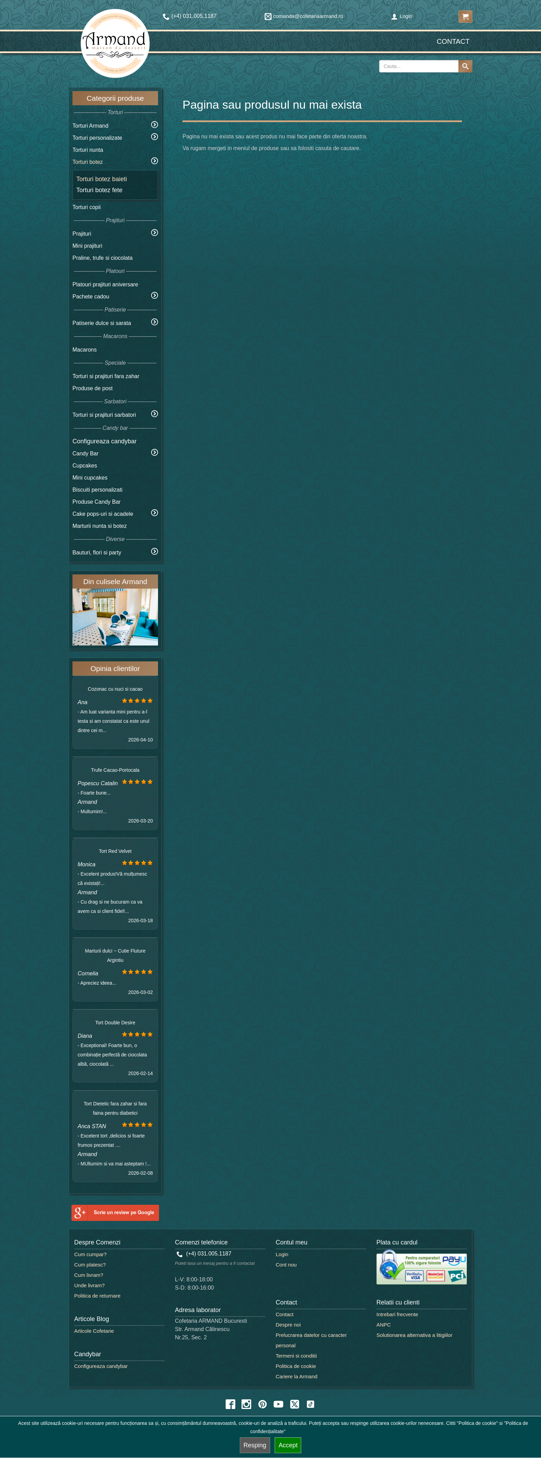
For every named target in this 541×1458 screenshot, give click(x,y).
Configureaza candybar (104, 441)
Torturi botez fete (99, 190)
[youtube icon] (278, 1404)
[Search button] (465, 66)
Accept (287, 1445)
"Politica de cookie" (477, 1423)
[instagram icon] (246, 1404)
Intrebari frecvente (397, 1314)
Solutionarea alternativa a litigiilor (414, 1335)
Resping (255, 1445)
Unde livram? (89, 1285)
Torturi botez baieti (101, 179)
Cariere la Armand (296, 1376)
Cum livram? (88, 1275)
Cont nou (286, 1265)
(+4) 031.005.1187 (204, 1254)
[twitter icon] (294, 1404)
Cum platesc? (90, 1265)
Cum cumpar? (90, 1254)
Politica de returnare (97, 1296)
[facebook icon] (230, 1404)
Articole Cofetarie (94, 1331)
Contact (453, 41)
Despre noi (288, 1325)
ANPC (383, 1325)
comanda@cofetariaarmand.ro (304, 16)
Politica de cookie (296, 1366)
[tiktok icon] (310, 1404)
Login (401, 16)
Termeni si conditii (296, 1356)
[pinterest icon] (262, 1404)
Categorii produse (115, 98)
